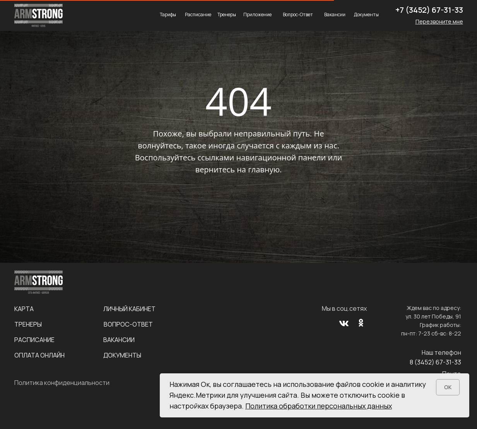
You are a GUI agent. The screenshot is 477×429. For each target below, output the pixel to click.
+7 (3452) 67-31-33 (429, 10)
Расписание (198, 14)
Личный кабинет (129, 309)
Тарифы (168, 14)
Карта (24, 309)
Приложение (257, 14)
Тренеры (226, 14)
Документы (366, 14)
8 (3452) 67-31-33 (435, 362)
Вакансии (334, 14)
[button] (439, 21)
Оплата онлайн (39, 355)
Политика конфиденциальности (61, 382)
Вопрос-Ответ (298, 14)
